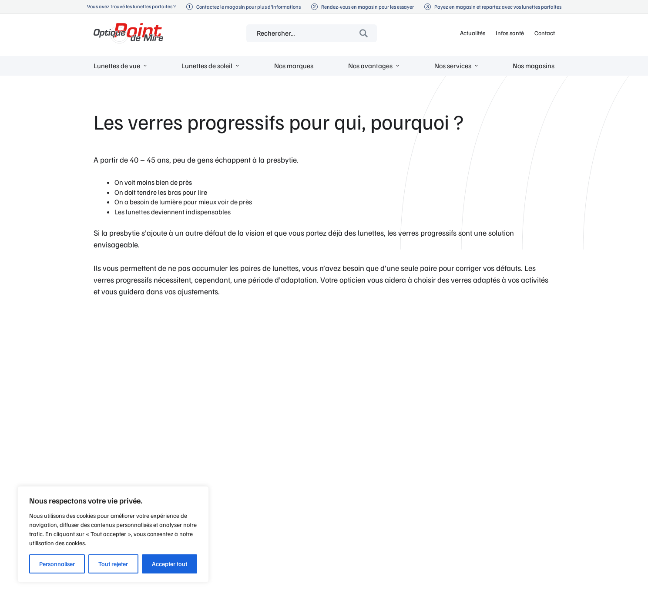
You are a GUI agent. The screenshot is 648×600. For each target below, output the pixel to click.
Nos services (452, 65)
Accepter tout (169, 563)
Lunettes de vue (117, 65)
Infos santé (510, 33)
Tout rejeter (113, 563)
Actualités (472, 33)
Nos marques (293, 65)
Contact (544, 33)
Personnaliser (57, 563)
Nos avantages (370, 65)
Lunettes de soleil (206, 65)
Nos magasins (533, 65)
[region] (113, 534)
